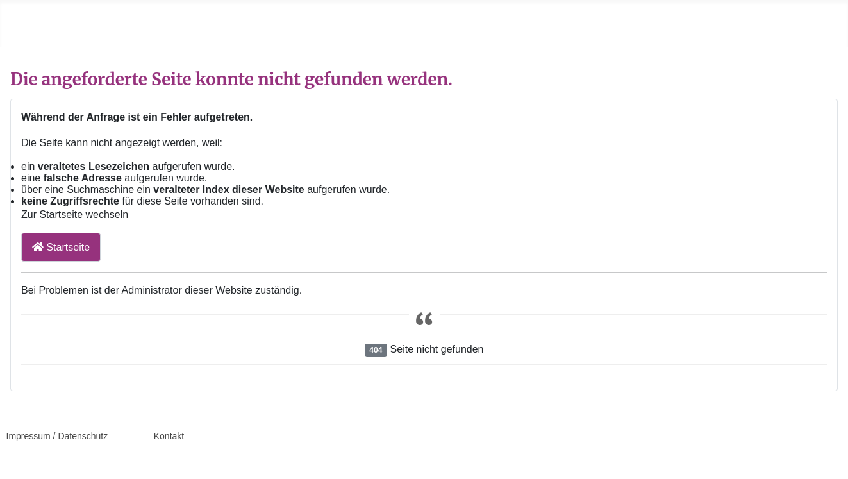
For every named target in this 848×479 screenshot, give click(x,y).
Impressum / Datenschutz (57, 436)
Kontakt (169, 436)
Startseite (61, 247)
